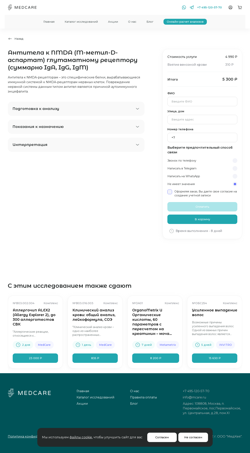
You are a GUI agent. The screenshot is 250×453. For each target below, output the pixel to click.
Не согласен (193, 437)
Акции (113, 21)
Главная (48, 21)
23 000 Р (35, 358)
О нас (132, 21)
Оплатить (202, 207)
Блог (149, 21)
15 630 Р (215, 358)
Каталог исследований (81, 21)
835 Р (95, 358)
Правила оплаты (143, 397)
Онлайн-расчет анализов (185, 21)
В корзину (202, 219)
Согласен (162, 437)
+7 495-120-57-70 (209, 7)
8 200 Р (155, 358)
